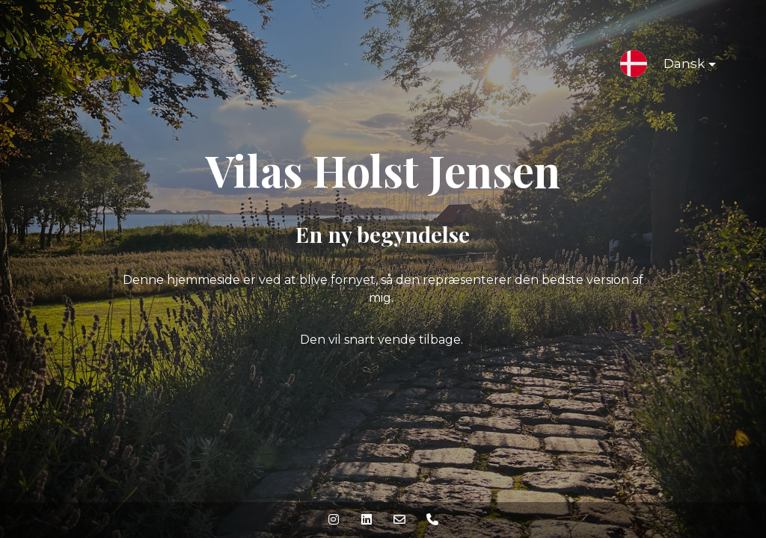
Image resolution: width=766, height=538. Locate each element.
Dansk (678, 66)
